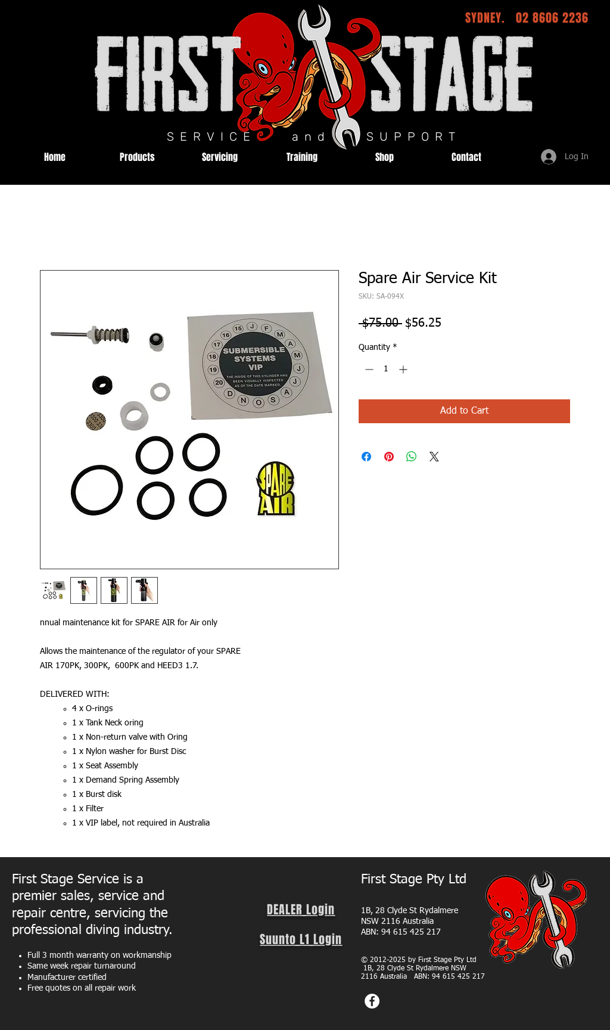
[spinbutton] (386, 369)
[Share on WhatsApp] (411, 456)
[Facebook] (372, 1001)
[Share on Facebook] (366, 456)
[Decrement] (367, 369)
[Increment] (404, 369)
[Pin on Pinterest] (389, 456)
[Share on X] (434, 456)
